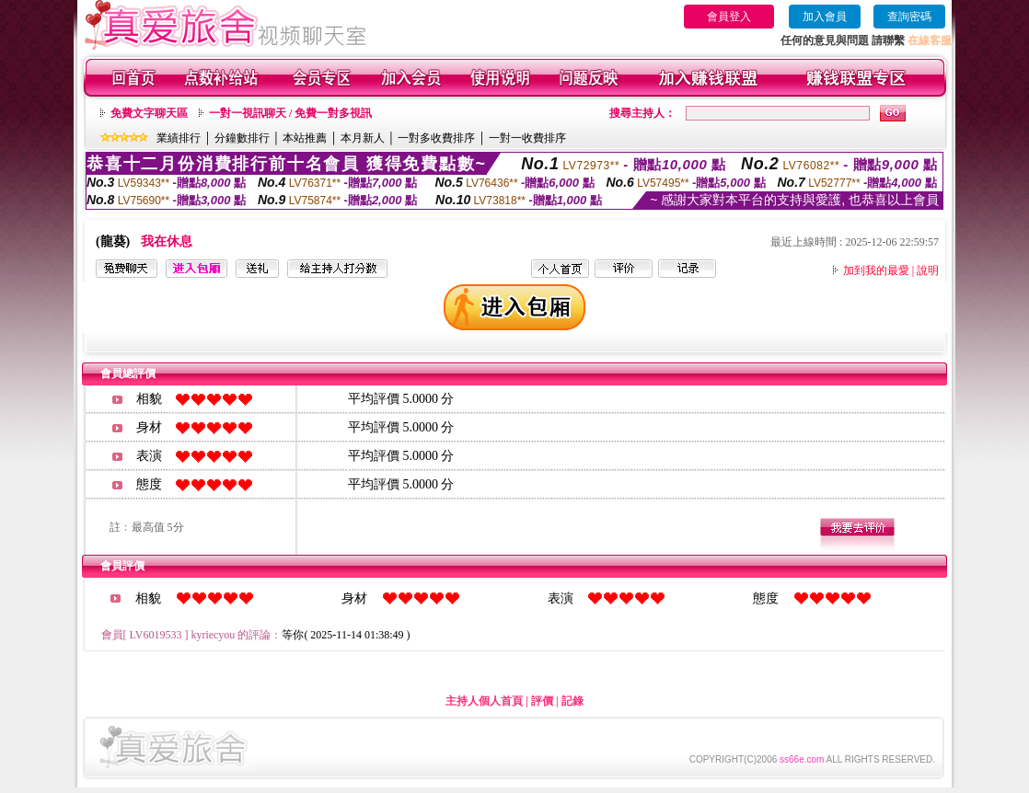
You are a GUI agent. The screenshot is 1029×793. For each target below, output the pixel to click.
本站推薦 (305, 138)
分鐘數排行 (242, 138)
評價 (542, 701)
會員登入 (729, 16)
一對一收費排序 (527, 138)
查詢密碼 (909, 16)
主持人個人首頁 (484, 701)
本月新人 (363, 138)
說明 (928, 270)
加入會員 (825, 16)
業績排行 (178, 138)
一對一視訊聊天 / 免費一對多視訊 (290, 113)
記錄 (572, 701)
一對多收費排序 (436, 138)
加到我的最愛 (876, 270)
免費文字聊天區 (149, 113)
